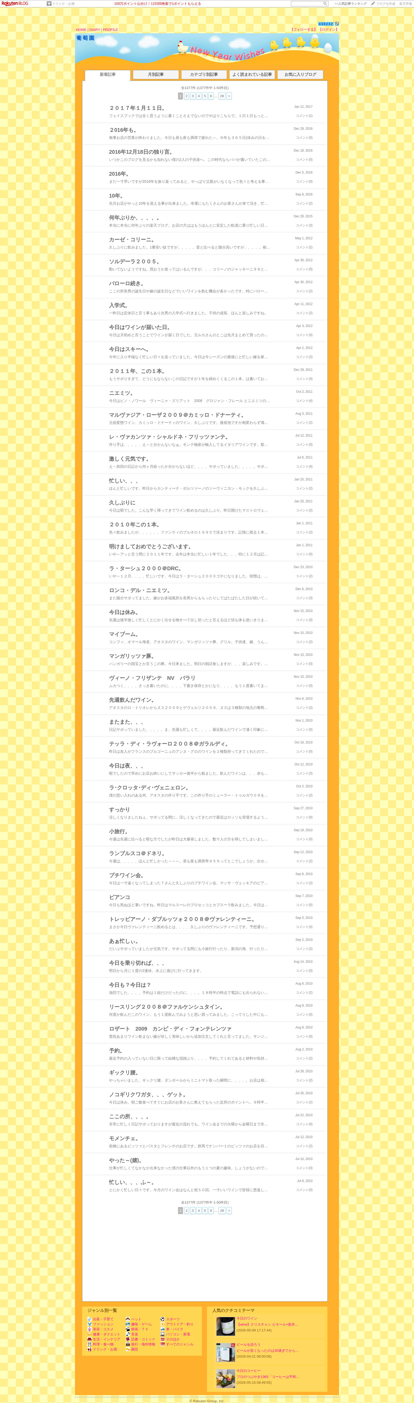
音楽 (132, 1334)
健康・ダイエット (103, 1334)
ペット (134, 1319)
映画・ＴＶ (137, 1329)
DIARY (95, 30)
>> (351, 4)
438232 (326, 24)
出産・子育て (100, 1319)
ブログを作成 (385, 4)
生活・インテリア (103, 1339)
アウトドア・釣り (177, 1324)
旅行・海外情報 (140, 1344)
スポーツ (170, 1319)
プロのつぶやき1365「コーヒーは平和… (268, 1377)
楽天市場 (405, 4)
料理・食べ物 (100, 1344)
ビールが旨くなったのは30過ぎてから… (268, 1351)
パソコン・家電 (175, 1334)
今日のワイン (247, 1318)
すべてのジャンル (177, 1344)
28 (222, 96)
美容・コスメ (100, 1329)
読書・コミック (140, 1339)
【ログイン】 (328, 29)
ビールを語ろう (249, 1344)
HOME (81, 30)
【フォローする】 (303, 29)
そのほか (170, 1339)
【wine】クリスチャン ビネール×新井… (267, 1324)
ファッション (100, 1324)
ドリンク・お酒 (63, 4)
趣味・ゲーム (139, 1324)
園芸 (132, 1349)
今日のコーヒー (249, 1371)
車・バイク (172, 1329)
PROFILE (110, 30)
